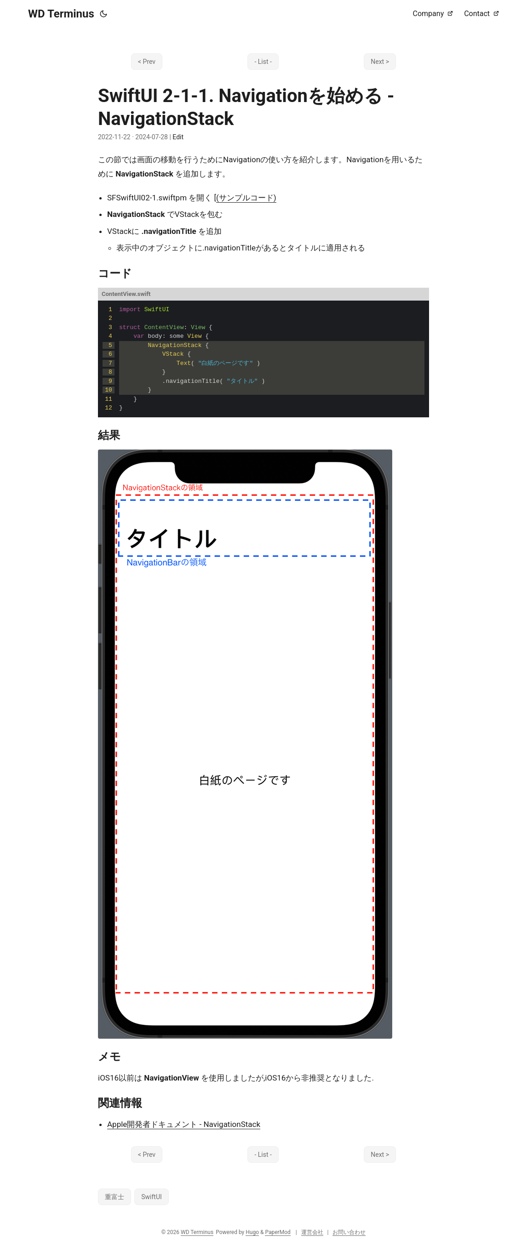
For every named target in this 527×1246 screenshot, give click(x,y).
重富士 (114, 1196)
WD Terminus (61, 13)
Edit (177, 137)
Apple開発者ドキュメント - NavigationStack (183, 1124)
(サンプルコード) (246, 197)
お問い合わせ (349, 1232)
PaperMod (277, 1232)
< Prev (146, 61)
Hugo (252, 1232)
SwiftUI (151, 1196)
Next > (380, 61)
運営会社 (312, 1232)
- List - (262, 61)
